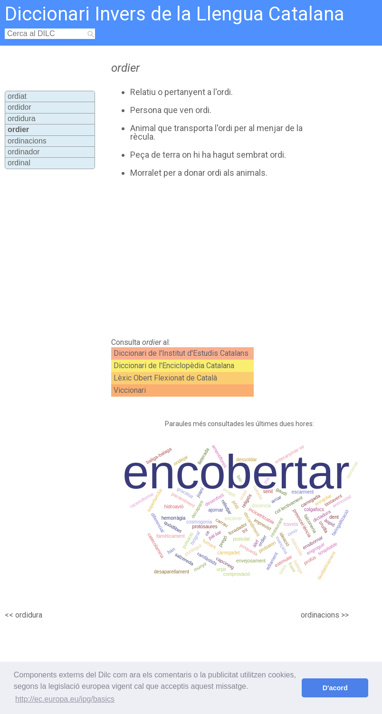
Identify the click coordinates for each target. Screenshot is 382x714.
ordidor (19, 107)
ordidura (22, 118)
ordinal (19, 163)
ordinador (24, 152)
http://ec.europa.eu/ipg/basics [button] (65, 699)
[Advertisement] (211, 257)
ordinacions (27, 141)
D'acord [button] (335, 688)
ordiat (17, 96)
